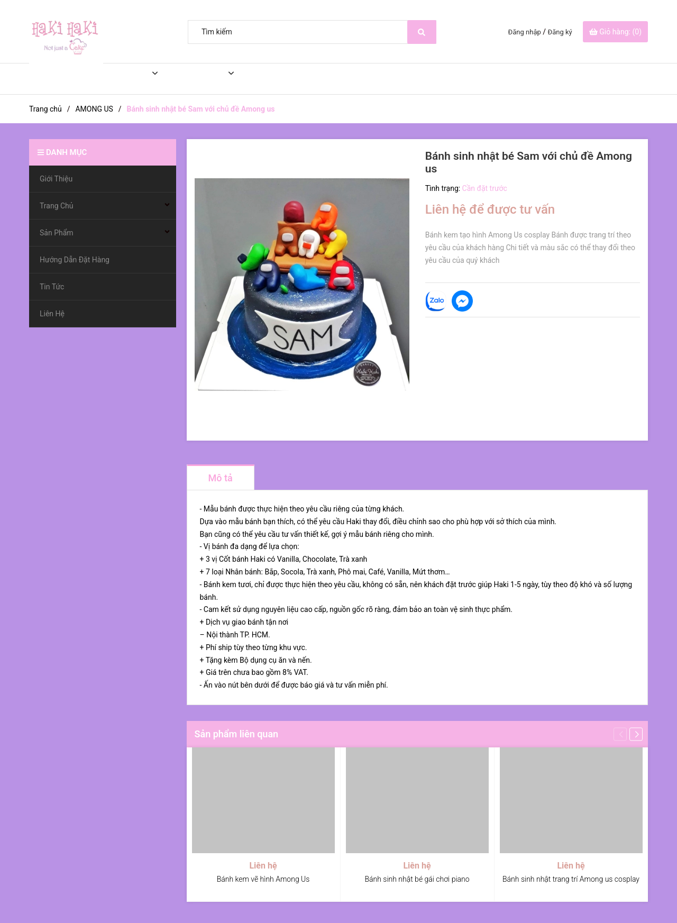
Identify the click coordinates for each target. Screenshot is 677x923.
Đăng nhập (524, 32)
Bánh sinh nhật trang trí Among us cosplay (570, 879)
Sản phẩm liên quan (237, 733)
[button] (636, 734)
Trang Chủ (119, 79)
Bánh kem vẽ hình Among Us (263, 879)
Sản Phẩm (193, 79)
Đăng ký (560, 32)
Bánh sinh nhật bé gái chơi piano (416, 879)
